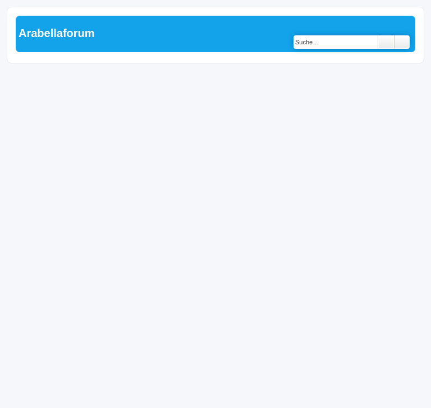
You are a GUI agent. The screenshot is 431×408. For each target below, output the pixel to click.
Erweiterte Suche (402, 42)
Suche (386, 42)
